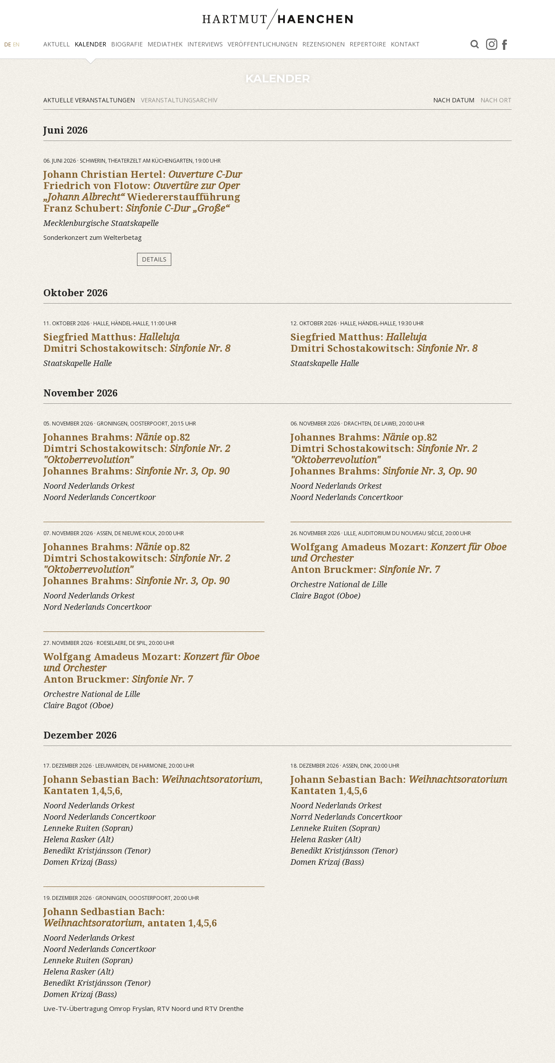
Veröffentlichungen (262, 44)
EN (16, 44)
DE (7, 44)
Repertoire (367, 44)
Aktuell (56, 44)
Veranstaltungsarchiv (179, 100)
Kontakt (405, 44)
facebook (504, 44)
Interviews (205, 44)
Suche (474, 44)
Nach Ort (496, 100)
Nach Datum (454, 100)
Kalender (90, 44)
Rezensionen (323, 44)
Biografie (127, 44)
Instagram (491, 44)
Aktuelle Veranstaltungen (90, 100)
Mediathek (165, 44)
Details (154, 259)
